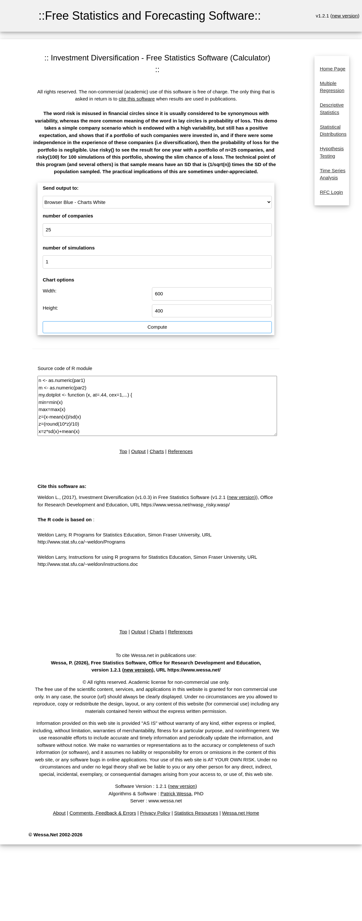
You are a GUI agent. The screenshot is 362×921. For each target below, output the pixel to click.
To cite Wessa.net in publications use (155, 655)
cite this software (137, 98)
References (180, 451)
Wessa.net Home (240, 813)
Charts (157, 451)
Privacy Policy (155, 813)
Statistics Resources (196, 813)
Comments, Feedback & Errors (102, 813)
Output (138, 451)
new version (345, 15)
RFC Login (331, 192)
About (59, 813)
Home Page (332, 68)
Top (123, 451)
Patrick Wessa (176, 793)
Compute (157, 327)
